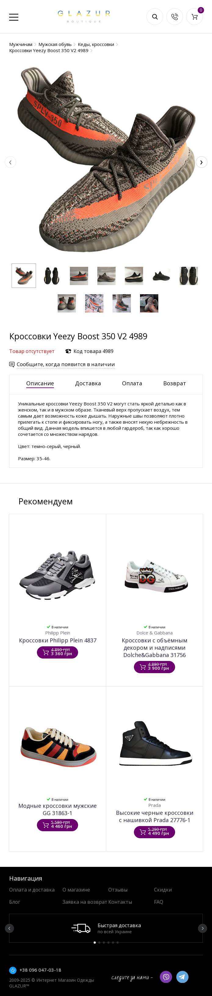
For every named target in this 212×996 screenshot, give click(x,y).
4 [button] (108, 942)
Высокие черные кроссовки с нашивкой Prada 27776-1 (154, 816)
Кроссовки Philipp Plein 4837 (57, 640)
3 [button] (104, 942)
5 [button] (113, 942)
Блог (14, 902)
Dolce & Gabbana (154, 633)
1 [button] (95, 942)
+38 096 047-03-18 (40, 970)
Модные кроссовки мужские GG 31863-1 (57, 809)
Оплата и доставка (32, 889)
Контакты (120, 902)
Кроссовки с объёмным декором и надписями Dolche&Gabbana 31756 (154, 648)
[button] (24, 275)
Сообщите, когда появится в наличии (66, 364)
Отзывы (118, 889)
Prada (154, 805)
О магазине (76, 889)
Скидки (163, 889)
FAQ (158, 902)
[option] (106, 928)
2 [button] (99, 942)
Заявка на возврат (85, 902)
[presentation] (10, 162)
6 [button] (118, 942)
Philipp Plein (57, 633)
